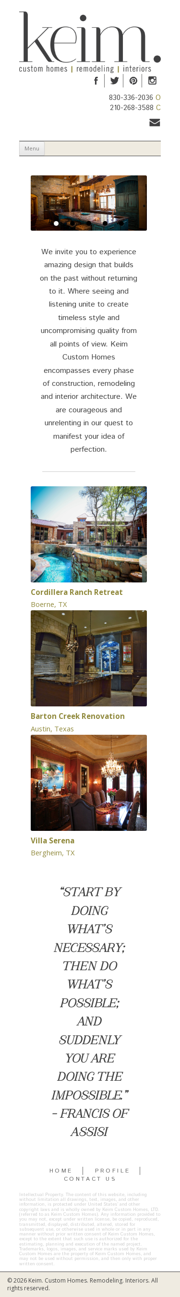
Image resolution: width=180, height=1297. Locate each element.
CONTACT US (90, 1179)
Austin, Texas (52, 728)
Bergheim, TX (52, 852)
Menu (31, 148)
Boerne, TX (49, 604)
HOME (61, 1171)
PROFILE (112, 1171)
